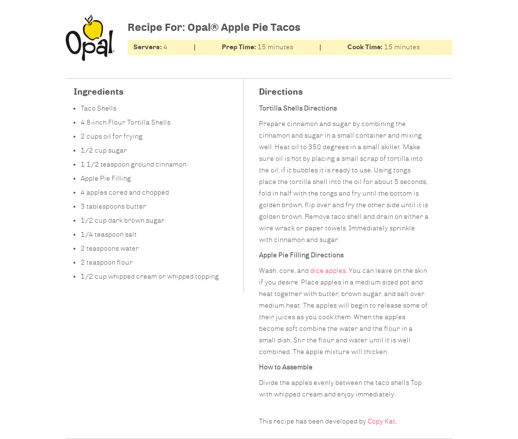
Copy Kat (381, 421)
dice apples (328, 271)
